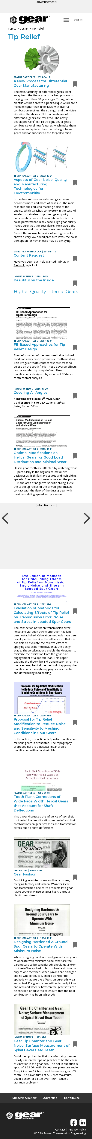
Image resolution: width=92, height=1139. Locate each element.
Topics (12, 28)
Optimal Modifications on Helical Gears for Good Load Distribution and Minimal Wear (40, 457)
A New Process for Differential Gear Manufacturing (40, 83)
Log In (78, 19)
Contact (60, 1129)
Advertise (50, 1098)
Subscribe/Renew (24, 1098)
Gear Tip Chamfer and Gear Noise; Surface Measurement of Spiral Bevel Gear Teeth (42, 1045)
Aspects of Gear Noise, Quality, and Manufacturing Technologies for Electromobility (40, 186)
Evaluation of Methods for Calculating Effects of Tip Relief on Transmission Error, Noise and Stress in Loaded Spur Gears (42, 615)
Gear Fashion (25, 874)
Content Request (29, 255)
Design (23, 28)
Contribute (72, 1098)
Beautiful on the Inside (34, 280)
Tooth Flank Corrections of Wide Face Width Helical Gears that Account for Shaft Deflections (41, 803)
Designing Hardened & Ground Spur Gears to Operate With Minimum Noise (41, 946)
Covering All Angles (31, 393)
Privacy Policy (77, 1129)
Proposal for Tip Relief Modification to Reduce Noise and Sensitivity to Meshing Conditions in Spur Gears (40, 726)
